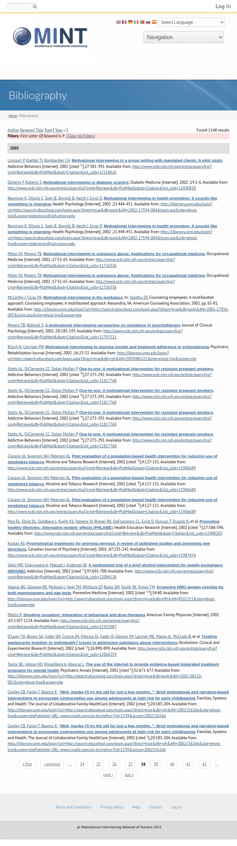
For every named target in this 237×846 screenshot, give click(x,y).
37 (130, 764)
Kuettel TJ (34, 160)
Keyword (27, 130)
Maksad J (57, 565)
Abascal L (76, 664)
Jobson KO (33, 664)
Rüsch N (14, 346)
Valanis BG (17, 587)
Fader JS (107, 636)
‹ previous (52, 764)
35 (98, 764)
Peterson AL (60, 456)
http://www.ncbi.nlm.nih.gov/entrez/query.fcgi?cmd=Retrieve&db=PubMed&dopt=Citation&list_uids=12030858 (102, 188)
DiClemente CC (37, 368)
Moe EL (14, 521)
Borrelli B (67, 198)
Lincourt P (16, 160)
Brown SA (35, 636)
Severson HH (38, 456)
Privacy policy (111, 807)
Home (13, 116)
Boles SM (111, 587)
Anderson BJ (76, 565)
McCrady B (182, 636)
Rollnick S (35, 325)
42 (204, 764)
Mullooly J (57, 587)
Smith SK (129, 587)
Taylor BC (16, 664)
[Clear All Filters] (81, 136)
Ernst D (96, 198)
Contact (155, 807)
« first (27, 764)
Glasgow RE (37, 587)
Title (40, 130)
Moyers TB (33, 253)
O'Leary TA (16, 636)
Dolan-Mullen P (65, 368)
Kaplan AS (16, 543)
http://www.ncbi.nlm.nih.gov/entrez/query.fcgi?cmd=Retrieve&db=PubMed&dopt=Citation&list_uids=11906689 (102, 468)
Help (136, 807)
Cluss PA (34, 297)
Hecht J (82, 198)
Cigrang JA (16, 456)
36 (114, 764)
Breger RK (102, 521)
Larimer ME (145, 636)
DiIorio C (35, 198)
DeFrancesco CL (126, 521)
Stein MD (15, 565)
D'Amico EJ (89, 636)
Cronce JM (70, 636)
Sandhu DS (139, 297)
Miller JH (15, 253)
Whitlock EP (92, 587)
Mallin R (15, 614)
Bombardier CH (57, 160)
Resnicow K (17, 198)
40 (172, 764)
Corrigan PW (33, 346)
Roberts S (33, 182)
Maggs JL (163, 636)
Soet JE (51, 198)
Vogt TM (74, 587)
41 (188, 764)
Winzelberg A (55, 664)
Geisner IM (124, 636)
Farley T (33, 692)
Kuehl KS (66, 521)
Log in (223, 6)
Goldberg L (47, 521)
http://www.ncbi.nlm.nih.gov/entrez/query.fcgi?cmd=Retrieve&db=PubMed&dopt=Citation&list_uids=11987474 (102, 555)
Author (13, 130)
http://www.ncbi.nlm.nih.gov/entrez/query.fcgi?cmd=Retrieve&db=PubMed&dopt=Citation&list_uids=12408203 (128, 533)
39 (156, 764)
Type (48, 130)
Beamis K (49, 692)
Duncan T (163, 521)
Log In (176, 807)
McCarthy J (17, 297)
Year (59, 130)
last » (129, 774)
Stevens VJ (84, 521)
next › (108, 774)
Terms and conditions (73, 807)
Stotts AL (15, 368)
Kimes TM (146, 587)
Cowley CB (16, 692)
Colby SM (52, 636)
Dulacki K (181, 521)
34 (82, 764)
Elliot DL (29, 521)
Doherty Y (16, 182)
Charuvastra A (36, 565)
